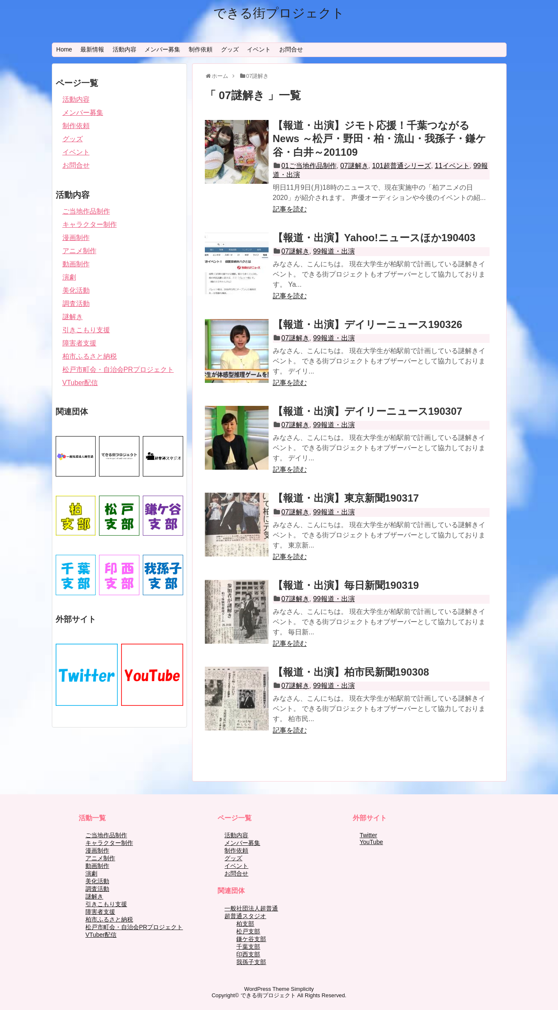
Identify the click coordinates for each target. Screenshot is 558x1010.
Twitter (368, 835)
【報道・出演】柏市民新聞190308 (351, 672)
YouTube (371, 842)
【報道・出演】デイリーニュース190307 (367, 411)
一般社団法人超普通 (251, 908)
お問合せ (291, 49)
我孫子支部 (251, 962)
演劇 (69, 277)
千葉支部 (248, 946)
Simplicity (302, 989)
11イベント (452, 165)
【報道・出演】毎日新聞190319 (346, 585)
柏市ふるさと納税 (89, 356)
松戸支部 (248, 931)
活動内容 (124, 49)
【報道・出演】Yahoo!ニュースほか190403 (374, 237)
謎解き (72, 316)
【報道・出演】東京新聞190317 (346, 498)
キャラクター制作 (89, 224)
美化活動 (76, 290)
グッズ (230, 49)
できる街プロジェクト (279, 13)
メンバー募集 (162, 49)
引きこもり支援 (86, 330)
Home (64, 49)
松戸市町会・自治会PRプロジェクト (118, 369)
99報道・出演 (334, 251)
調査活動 (76, 303)
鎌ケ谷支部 (251, 939)
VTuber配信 (80, 382)
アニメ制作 (79, 250)
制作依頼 (200, 49)
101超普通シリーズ (401, 165)
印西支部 (248, 954)
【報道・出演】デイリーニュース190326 (367, 324)
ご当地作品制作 (86, 211)
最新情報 (92, 49)
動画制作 (76, 264)
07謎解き (354, 165)
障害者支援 (79, 343)
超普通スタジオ (245, 916)
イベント (259, 49)
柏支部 (245, 923)
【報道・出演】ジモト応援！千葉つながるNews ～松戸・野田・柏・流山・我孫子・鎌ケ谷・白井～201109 (379, 138)
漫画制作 (76, 237)
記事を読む (290, 209)
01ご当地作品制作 (309, 165)
